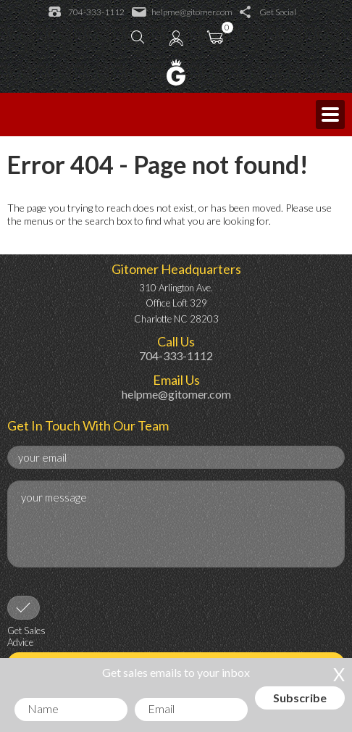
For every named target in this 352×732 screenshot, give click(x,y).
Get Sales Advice (26, 636)
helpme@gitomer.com (182, 12)
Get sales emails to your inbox (176, 672)
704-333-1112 (87, 12)
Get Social (268, 12)
